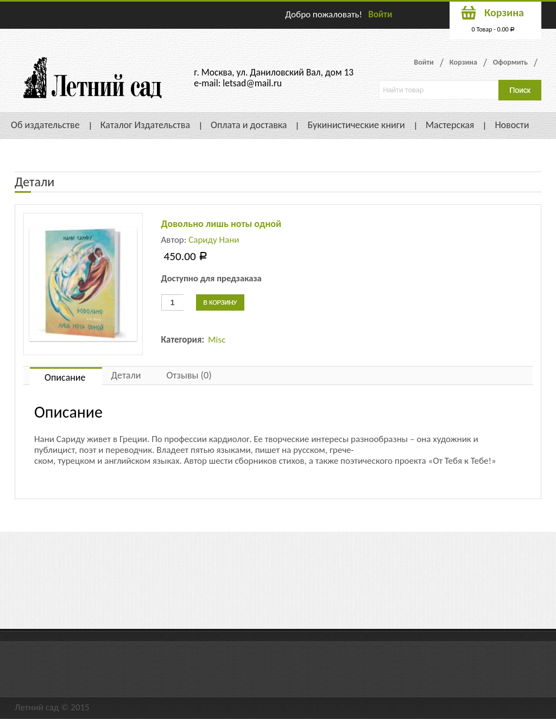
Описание (65, 377)
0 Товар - (493, 29)
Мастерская (450, 125)
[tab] (66, 376)
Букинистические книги (356, 125)
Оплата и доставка (249, 125)
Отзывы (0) (188, 375)
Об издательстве (45, 125)
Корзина (463, 62)
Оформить (510, 62)
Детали (126, 375)
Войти (380, 14)
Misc (216, 339)
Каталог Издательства (145, 125)
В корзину (220, 302)
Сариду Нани (213, 239)
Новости (512, 125)
